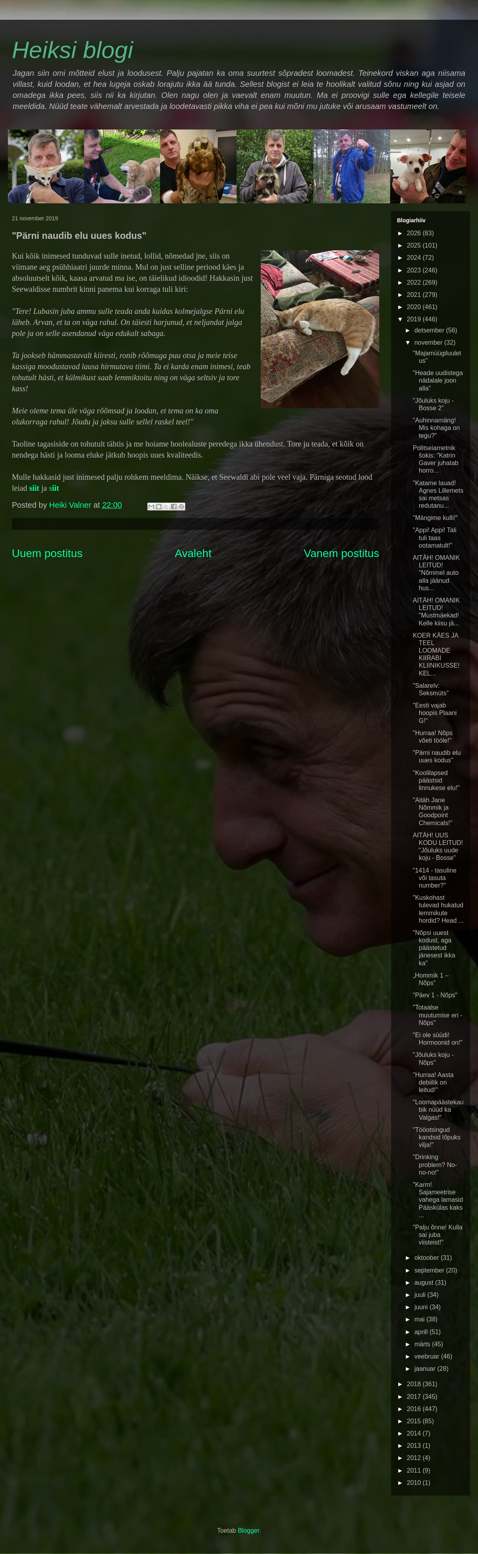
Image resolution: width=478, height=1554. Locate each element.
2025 (415, 245)
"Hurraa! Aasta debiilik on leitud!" (433, 1082)
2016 (415, 1409)
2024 (415, 257)
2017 (415, 1396)
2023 (415, 270)
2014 (415, 1433)
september (430, 1270)
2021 (415, 294)
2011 (415, 1470)
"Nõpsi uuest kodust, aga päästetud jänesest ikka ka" (434, 948)
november (429, 342)
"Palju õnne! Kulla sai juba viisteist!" (438, 1235)
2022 (415, 282)
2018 (415, 1384)
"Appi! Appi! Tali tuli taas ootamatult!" (434, 537)
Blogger (248, 1530)
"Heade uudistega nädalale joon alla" (438, 380)
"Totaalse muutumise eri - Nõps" (437, 1015)
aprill (421, 1332)
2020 (415, 307)
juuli (420, 1294)
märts (423, 1344)
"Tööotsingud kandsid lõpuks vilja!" (437, 1137)
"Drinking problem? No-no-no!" (435, 1164)
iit (36, 488)
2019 (415, 319)
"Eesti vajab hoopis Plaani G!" (435, 713)
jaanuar (425, 1368)
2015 (415, 1421)
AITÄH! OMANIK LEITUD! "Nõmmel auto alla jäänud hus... (436, 572)
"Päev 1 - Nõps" (435, 995)
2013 (415, 1445)
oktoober (427, 1257)
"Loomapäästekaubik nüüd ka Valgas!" (438, 1109)
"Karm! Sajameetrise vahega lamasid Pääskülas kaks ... (438, 1199)
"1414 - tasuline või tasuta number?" (435, 878)
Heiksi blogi (72, 50)
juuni (421, 1307)
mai (420, 1319)
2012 (415, 1458)
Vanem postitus (341, 553)
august (424, 1282)
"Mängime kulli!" (435, 517)
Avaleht (193, 553)
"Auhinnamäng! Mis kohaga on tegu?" (436, 428)
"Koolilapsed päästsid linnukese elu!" (436, 780)
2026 (415, 233)
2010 (415, 1482)
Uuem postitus (47, 553)
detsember (430, 330)
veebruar (427, 1356)
